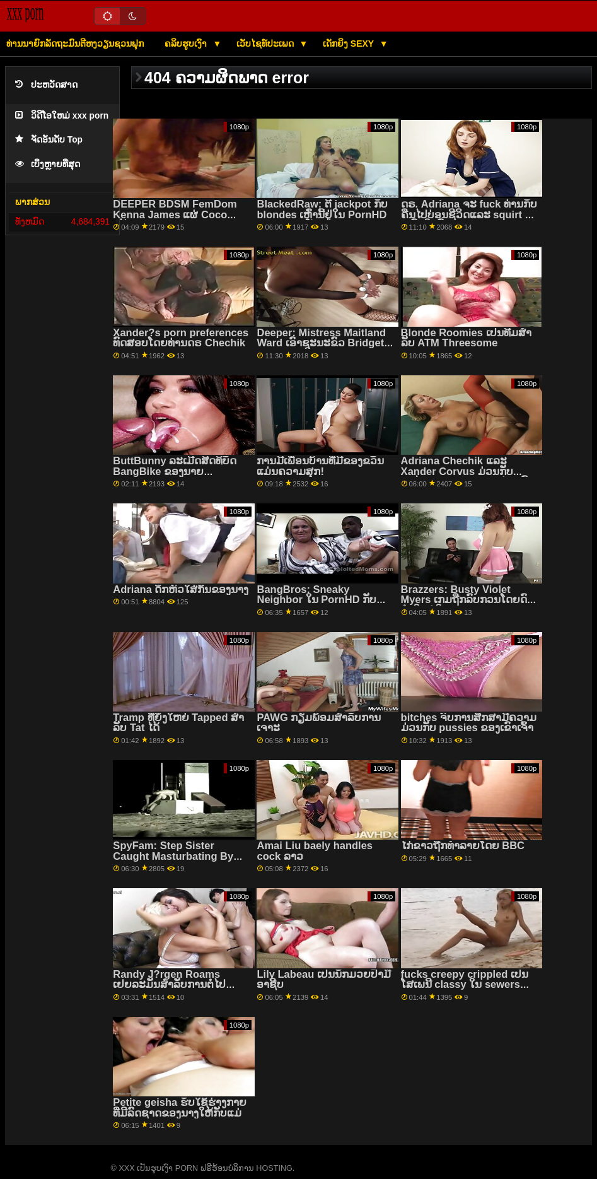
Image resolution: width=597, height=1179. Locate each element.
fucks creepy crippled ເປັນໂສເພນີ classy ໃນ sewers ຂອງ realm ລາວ (464, 984)
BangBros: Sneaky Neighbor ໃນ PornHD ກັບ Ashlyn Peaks (316, 600)
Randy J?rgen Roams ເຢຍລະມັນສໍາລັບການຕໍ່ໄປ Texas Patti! (169, 984)
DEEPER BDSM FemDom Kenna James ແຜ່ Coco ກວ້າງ (174, 214)
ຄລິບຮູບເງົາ (187, 43)
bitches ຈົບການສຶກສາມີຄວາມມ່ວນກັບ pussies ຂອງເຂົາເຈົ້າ (468, 723)
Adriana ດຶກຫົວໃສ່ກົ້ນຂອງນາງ (180, 589)
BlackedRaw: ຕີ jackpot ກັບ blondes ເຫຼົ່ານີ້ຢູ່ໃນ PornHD (322, 209)
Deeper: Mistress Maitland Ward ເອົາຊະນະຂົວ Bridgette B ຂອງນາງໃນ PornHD (325, 343)
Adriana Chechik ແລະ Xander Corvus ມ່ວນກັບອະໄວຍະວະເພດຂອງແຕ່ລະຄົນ (468, 471)
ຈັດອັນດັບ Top (49, 139)
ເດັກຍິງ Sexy (349, 43)
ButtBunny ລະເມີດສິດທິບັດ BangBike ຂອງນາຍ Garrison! (174, 471)
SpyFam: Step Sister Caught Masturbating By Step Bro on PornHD (173, 856)
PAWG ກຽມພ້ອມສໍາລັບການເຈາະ (319, 723)
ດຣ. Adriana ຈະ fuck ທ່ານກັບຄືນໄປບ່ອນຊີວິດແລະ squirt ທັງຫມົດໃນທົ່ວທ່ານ (469, 214)
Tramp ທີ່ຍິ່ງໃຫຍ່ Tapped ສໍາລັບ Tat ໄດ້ (178, 723)
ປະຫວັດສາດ (46, 85)
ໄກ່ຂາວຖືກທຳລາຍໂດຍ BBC (463, 846)
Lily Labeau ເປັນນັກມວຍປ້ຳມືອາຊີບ (323, 979)
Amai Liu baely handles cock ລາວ (315, 851)
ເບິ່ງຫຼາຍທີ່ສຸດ (47, 164)
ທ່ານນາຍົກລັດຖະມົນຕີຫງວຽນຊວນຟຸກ (75, 43)
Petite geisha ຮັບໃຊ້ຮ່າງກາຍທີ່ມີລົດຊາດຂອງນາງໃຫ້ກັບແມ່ (179, 1107)
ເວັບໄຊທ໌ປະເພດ (266, 43)
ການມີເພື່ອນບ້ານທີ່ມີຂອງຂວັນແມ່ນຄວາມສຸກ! (320, 466)
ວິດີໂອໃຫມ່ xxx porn (61, 115)
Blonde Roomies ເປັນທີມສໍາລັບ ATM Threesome (466, 338)
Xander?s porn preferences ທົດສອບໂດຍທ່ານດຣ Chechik (180, 338)
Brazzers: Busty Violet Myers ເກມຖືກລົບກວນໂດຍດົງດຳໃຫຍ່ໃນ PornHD (466, 600)
